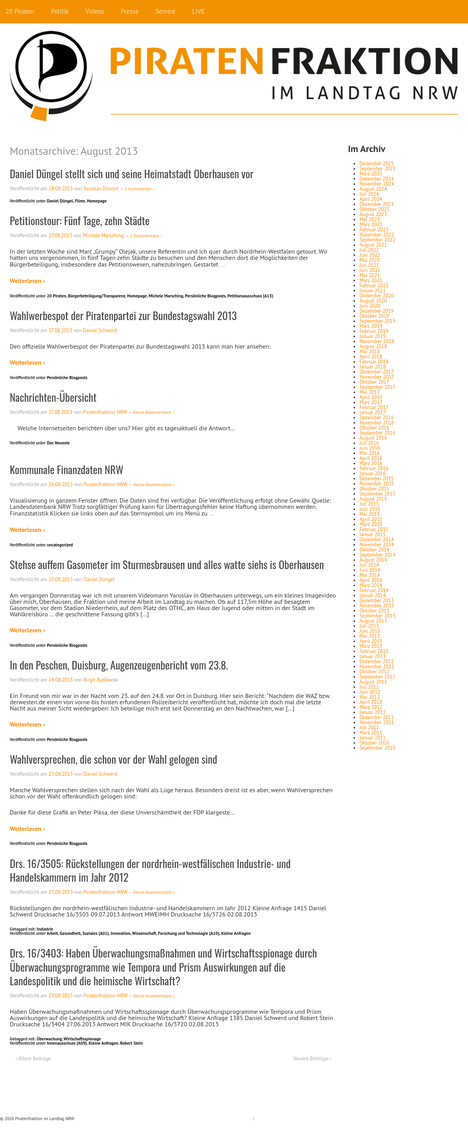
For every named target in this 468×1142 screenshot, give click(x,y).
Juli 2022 (369, 250)
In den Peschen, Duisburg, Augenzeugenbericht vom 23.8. (119, 665)
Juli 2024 (369, 194)
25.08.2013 (60, 579)
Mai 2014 (369, 575)
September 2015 (377, 493)
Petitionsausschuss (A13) (250, 296)
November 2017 (376, 377)
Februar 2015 (373, 529)
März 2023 (370, 224)
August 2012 (373, 681)
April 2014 (370, 580)
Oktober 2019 (374, 316)
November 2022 (376, 234)
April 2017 (370, 397)
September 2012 (377, 676)
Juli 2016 (369, 443)
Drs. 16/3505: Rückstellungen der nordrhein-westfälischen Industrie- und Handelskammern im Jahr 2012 (150, 870)
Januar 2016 (372, 473)
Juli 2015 (369, 504)
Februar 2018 (373, 361)
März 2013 (370, 646)
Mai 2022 (369, 260)
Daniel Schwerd (100, 330)
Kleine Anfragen (236, 933)
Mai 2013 (369, 636)
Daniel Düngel (60, 201)
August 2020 (373, 300)
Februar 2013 (373, 651)
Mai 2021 (369, 275)
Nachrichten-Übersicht (53, 397)
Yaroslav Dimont (100, 188)
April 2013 (370, 641)
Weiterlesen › (27, 281)
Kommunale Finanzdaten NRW (66, 469)
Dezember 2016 (376, 417)
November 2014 (376, 544)
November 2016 (376, 422)
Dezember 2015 (376, 478)
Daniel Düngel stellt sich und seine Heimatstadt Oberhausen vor (132, 173)
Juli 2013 (369, 626)
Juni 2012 (369, 692)
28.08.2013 (60, 188)
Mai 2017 (369, 392)
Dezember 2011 (376, 717)
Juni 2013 (369, 631)
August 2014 (373, 560)
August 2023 (373, 214)
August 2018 (373, 346)
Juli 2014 (369, 565)
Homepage (97, 201)
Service (165, 11)
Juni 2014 (369, 570)
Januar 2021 (372, 290)
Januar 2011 (372, 737)
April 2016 (370, 458)
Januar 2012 (372, 712)
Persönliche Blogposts (205, 296)
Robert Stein (131, 1043)
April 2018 (370, 356)
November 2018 (376, 341)
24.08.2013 (60, 680)
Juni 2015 (369, 509)
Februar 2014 (373, 590)
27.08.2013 (60, 235)
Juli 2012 (369, 687)
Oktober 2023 (374, 209)
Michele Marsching (103, 235)
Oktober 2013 (374, 610)
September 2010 (377, 748)
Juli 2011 (369, 727)
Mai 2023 (369, 219)
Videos (95, 11)
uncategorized (60, 545)
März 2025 (370, 173)
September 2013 (377, 615)
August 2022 (373, 245)
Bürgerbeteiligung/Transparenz (96, 296)
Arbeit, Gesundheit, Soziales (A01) (78, 933)
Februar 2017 (373, 407)
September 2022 (377, 239)
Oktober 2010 (374, 742)
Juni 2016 (369, 448)
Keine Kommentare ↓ (154, 412)
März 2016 (370, 463)
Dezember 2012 (376, 661)
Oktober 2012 (374, 671)
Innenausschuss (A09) (67, 1043)
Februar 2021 (373, 285)
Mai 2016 (369, 453)
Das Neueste (58, 443)
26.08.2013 (60, 484)
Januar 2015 (372, 534)
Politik (60, 11)
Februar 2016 (373, 468)
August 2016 (373, 438)
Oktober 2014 (374, 549)
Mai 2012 (369, 697)
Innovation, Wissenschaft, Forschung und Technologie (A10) (165, 933)
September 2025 (377, 168)
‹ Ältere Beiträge (33, 1058)
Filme (80, 201)
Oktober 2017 (374, 382)
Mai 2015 (369, 514)
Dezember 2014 (376, 539)
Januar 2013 (372, 656)
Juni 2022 (369, 255)
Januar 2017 (372, 412)
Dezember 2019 (376, 311)
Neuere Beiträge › (312, 1058)
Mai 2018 (369, 351)
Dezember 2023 (376, 204)
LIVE (198, 11)
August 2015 (373, 499)
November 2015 (376, 483)
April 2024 (370, 199)
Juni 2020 (369, 306)
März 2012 (370, 707)
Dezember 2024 (376, 178)
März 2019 (370, 326)
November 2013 (376, 605)
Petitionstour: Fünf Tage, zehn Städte (80, 220)
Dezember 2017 (376, 372)
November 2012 (376, 666)
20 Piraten (19, 11)
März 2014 (370, 585)
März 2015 (370, 524)
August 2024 (373, 189)
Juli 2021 (369, 265)
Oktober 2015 (374, 488)
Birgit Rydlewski (101, 680)
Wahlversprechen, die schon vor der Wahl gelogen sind (113, 759)
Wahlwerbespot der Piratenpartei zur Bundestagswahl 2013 (123, 315)
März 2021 (370, 280)
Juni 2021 (369, 270)
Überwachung (49, 1039)
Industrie (45, 929)
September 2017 (377, 387)
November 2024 (376, 184)
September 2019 (377, 321)
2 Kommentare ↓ (146, 235)
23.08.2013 (60, 774)
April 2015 (370, 519)
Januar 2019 (372, 336)
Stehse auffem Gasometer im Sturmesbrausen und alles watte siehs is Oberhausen (167, 564)
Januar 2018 (372, 366)
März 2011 (370, 732)
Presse (130, 11)
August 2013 (373, 621)
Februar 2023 (373, 229)
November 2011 (376, 722)
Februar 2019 (373, 331)
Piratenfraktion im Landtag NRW (44, 1118)
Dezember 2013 (376, 600)
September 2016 (377, 433)
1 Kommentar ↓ (140, 189)
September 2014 (377, 554)
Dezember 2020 (376, 295)
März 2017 (370, 402)
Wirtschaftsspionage (82, 1039)
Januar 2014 (372, 595)
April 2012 (370, 702)
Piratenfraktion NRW (105, 412)
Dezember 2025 (376, 163)
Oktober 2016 (374, 427)
